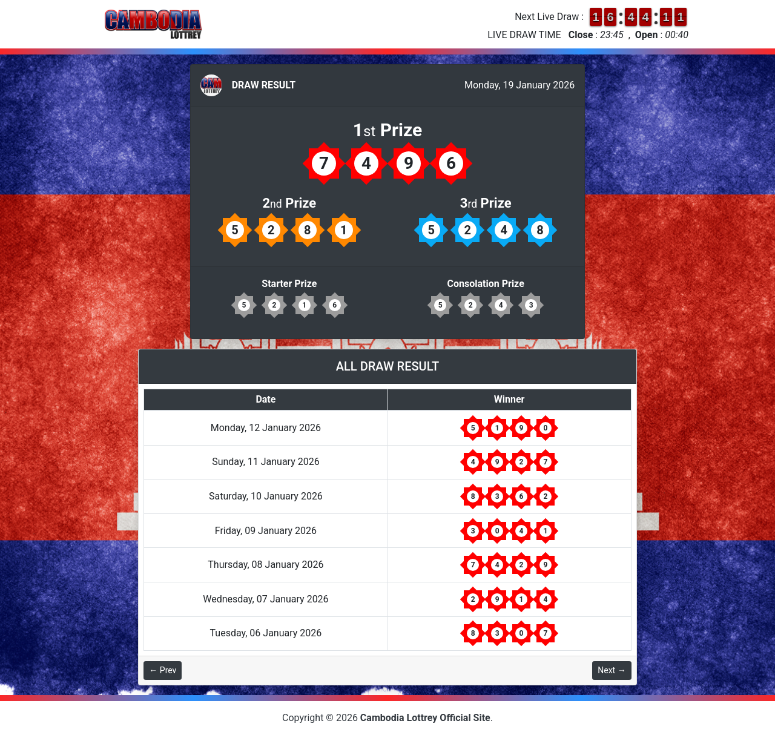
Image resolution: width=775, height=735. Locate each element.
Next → (611, 670)
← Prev (162, 670)
